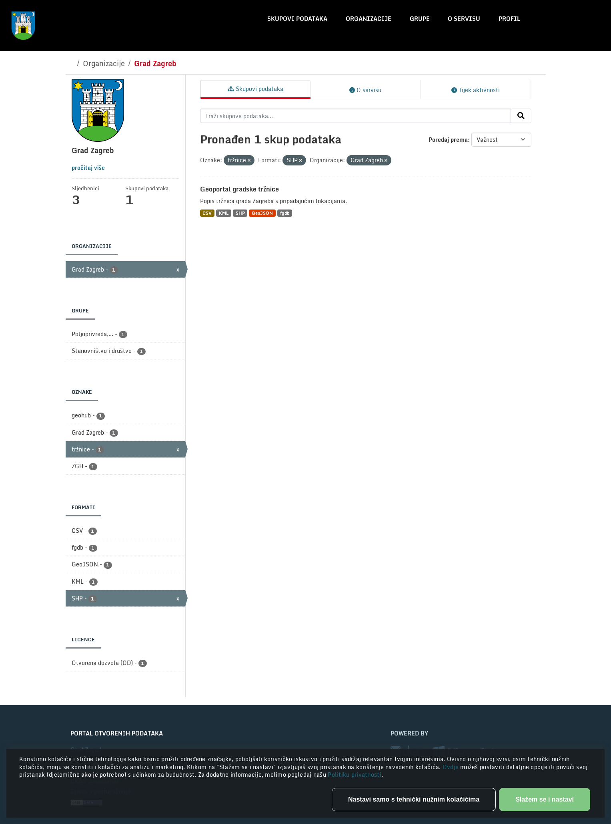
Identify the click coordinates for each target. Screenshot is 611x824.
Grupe (420, 18)
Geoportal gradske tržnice (239, 189)
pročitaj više (88, 167)
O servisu (464, 18)
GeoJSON (262, 213)
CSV (207, 213)
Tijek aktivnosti (475, 90)
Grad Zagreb (155, 63)
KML (223, 213)
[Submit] (521, 116)
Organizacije (368, 18)
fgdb (284, 213)
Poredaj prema (448, 139)
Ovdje (452, 767)
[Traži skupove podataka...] (355, 116)
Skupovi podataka (297, 18)
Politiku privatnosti (354, 774)
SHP (240, 213)
